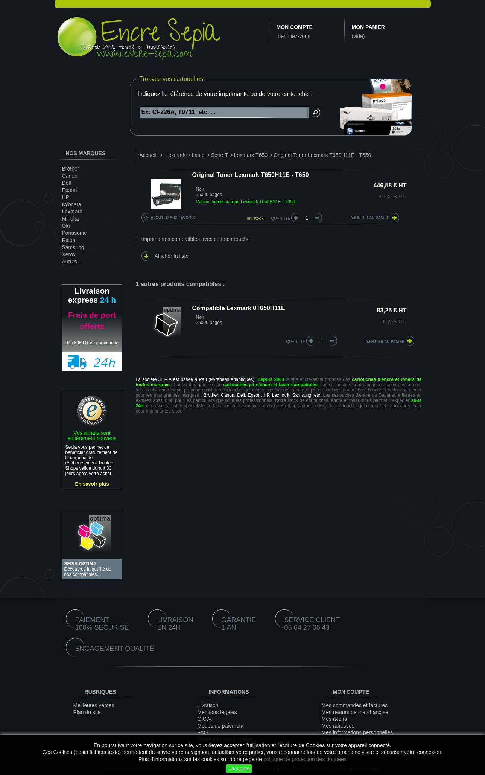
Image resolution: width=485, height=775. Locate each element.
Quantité (280, 218)
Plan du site (87, 712)
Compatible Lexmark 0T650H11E (238, 308)
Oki (66, 226)
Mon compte (295, 27)
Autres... (72, 262)
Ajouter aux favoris (173, 218)
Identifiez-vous (293, 36)
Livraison (208, 705)
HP (65, 197)
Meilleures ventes (93, 705)
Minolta (70, 219)
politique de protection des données (305, 759)
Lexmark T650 (251, 155)
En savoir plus (92, 484)
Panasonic (74, 233)
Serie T (219, 155)
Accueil (148, 155)
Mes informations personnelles (357, 732)
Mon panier (368, 27)
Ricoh (69, 240)
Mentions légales (217, 712)
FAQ (203, 732)
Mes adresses (338, 725)
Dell (66, 183)
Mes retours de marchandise (355, 712)
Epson (69, 190)
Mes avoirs (334, 719)
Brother (70, 169)
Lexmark (72, 212)
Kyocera (71, 204)
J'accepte (239, 769)
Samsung (73, 247)
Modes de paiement (221, 726)
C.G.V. (205, 719)
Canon (70, 176)
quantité (296, 342)
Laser (198, 155)
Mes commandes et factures (355, 705)
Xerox (69, 254)
